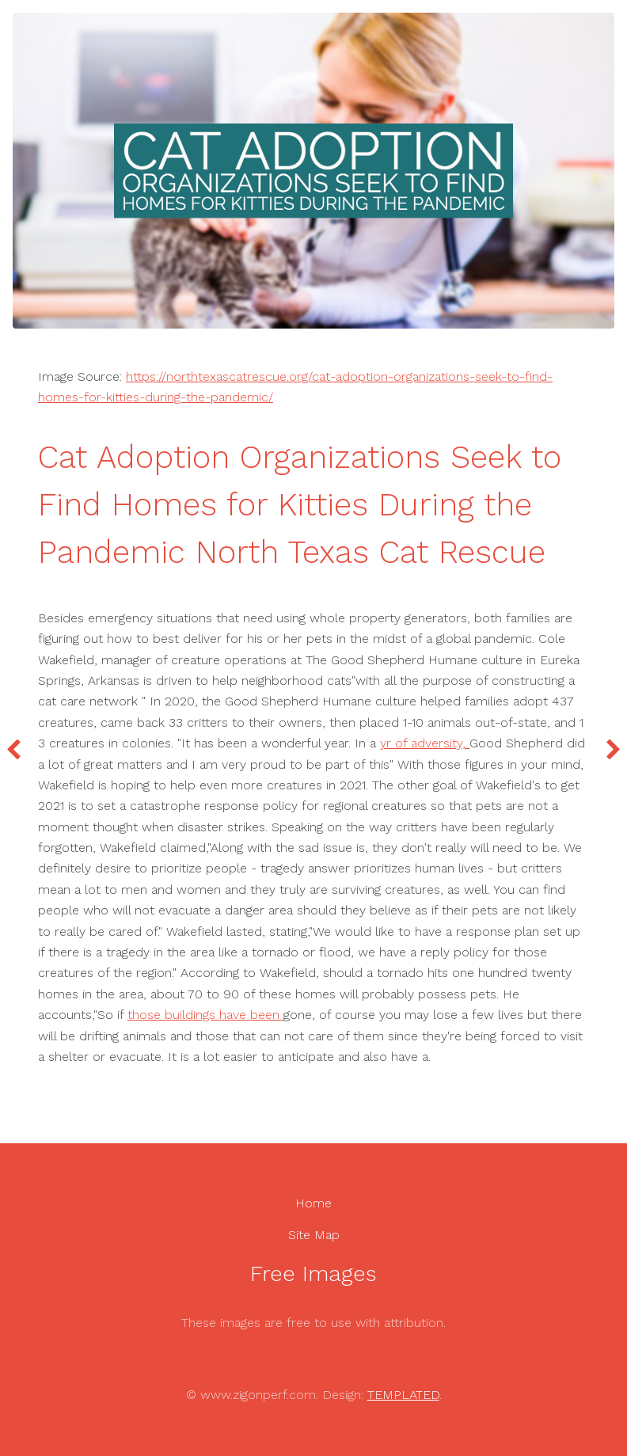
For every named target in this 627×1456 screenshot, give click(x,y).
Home (313, 1203)
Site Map (314, 1234)
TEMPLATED (403, 1394)
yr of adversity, (424, 743)
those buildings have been (205, 1014)
